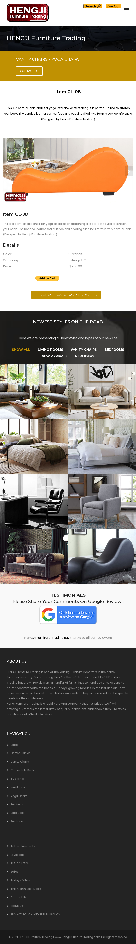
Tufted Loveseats (23, 846)
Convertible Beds (22, 770)
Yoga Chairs (19, 796)
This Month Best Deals (26, 889)
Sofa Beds (17, 813)
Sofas (14, 745)
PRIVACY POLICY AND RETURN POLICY (35, 914)
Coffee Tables (20, 753)
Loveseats (17, 855)
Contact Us (18, 897)
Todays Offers (20, 880)
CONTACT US (29, 71)
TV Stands (17, 779)
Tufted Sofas (20, 863)
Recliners (17, 804)
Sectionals (18, 821)
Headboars (18, 787)
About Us (17, 906)
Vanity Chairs (20, 762)
